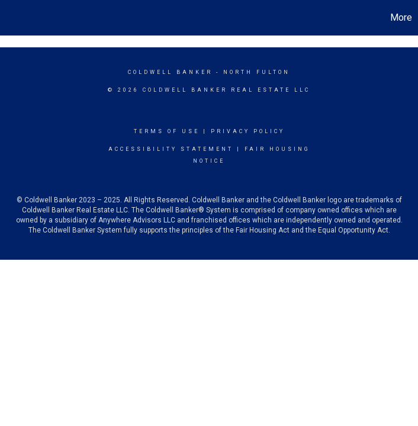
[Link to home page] (15, 18)
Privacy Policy (248, 131)
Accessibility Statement (170, 149)
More (401, 17)
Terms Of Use (167, 131)
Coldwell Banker (170, 72)
